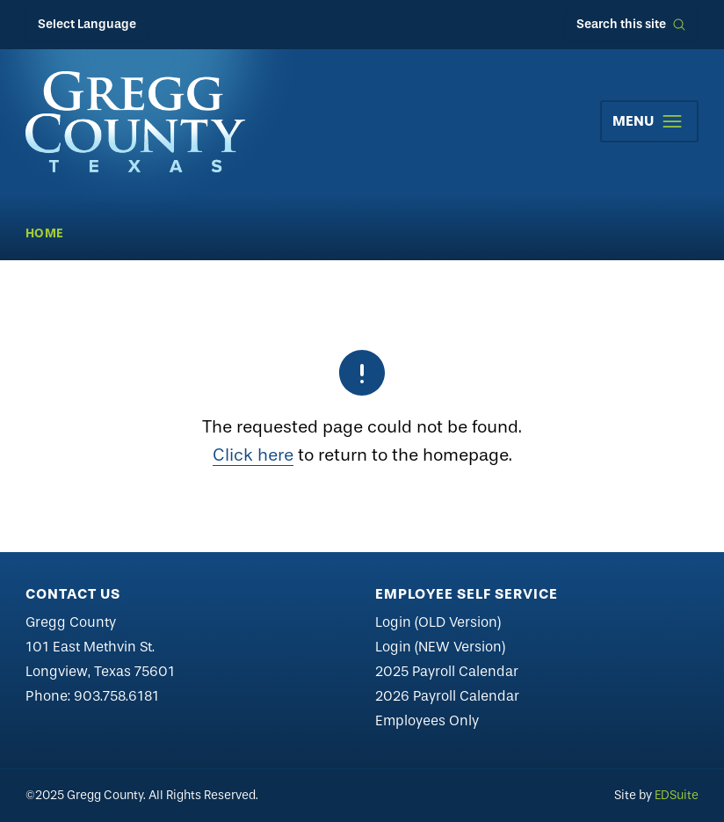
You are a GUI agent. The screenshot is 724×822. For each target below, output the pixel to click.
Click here (253, 455)
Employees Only (427, 720)
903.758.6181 (116, 695)
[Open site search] (631, 24)
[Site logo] (135, 121)
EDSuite (677, 795)
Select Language (87, 24)
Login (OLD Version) (438, 622)
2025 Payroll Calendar (446, 671)
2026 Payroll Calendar (447, 695)
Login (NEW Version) (440, 646)
